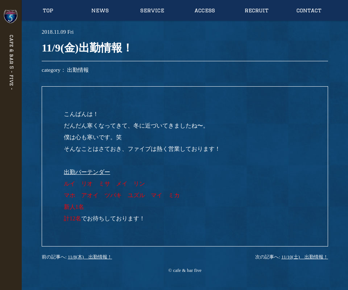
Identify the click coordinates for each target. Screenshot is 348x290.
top (48, 10)
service (152, 10)
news (100, 10)
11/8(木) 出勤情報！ (90, 257)
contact (309, 10)
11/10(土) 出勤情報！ (304, 257)
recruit (257, 10)
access (204, 10)
